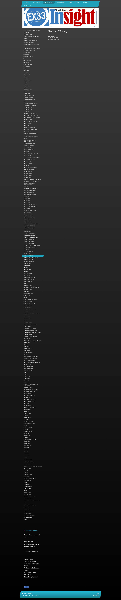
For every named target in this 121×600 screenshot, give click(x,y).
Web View (96, 595)
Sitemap (29, 593)
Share (26, 587)
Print (24, 593)
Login (97, 593)
